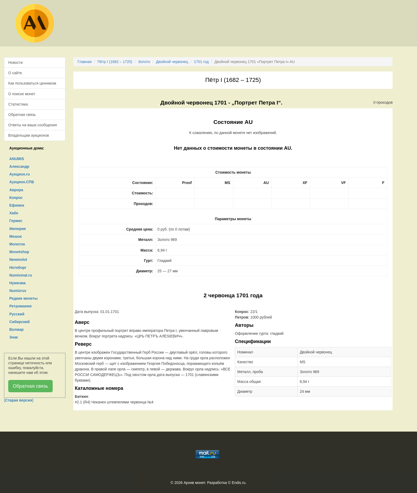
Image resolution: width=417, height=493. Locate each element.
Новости (15, 62)
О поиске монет (21, 94)
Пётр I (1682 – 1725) (114, 62)
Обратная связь (22, 114)
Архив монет (194, 483)
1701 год (201, 62)
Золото (144, 62)
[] (18, 400)
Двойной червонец (172, 62)
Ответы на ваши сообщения (32, 125)
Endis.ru (238, 483)
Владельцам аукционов (28, 135)
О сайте (15, 73)
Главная (84, 62)
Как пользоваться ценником (32, 83)
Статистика (18, 104)
